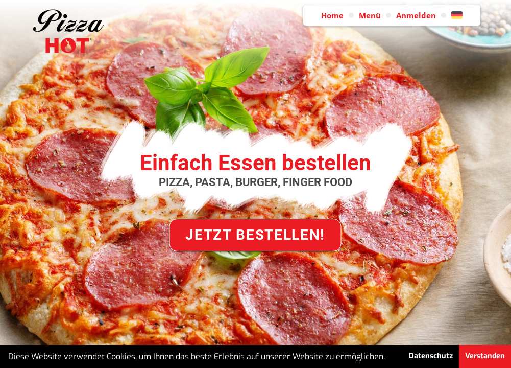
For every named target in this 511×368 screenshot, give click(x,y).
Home (332, 15)
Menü (370, 15)
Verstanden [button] (485, 356)
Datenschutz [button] (431, 356)
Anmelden (416, 15)
